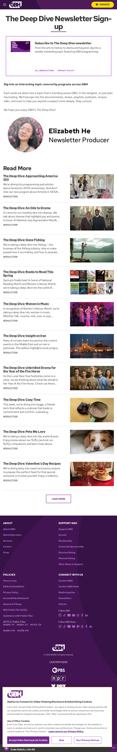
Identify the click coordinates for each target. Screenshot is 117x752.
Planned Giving (66, 558)
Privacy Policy (66, 70)
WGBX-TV (22, 624)
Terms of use (10, 580)
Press (6, 552)
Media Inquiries (66, 592)
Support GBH (65, 529)
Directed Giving (66, 552)
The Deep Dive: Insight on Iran (24, 336)
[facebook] (82, 615)
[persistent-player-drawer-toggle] (113, 748)
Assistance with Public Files (18, 616)
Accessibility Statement (16, 598)
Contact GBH (65, 580)
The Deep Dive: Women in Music (26, 304)
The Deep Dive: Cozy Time (22, 400)
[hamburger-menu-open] (6, 5)
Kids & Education (12, 535)
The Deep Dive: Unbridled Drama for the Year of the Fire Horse (29, 369)
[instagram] (60, 615)
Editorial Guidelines (13, 586)
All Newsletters (44, 70)
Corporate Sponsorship (71, 546)
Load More (58, 498)
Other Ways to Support (70, 564)
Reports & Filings (12, 604)
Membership (65, 541)
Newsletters (64, 598)
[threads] (78, 615)
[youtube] (69, 615)
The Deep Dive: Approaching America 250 (30, 177)
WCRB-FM (23, 630)
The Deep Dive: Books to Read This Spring (28, 273)
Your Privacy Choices (87, 740)
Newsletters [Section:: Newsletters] (10, 196)
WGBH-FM (9, 630)
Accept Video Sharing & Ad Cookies (28, 740)
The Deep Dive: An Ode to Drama (27, 208)
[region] (57, 717)
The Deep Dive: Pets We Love (24, 432)
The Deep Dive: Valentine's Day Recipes (25, 465)
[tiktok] (64, 615)
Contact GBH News (68, 586)
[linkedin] (86, 615)
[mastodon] (78, 626)
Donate (103, 4)
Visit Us (62, 604)
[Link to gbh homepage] (15, 4)
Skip (61, 740)
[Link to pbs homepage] (58, 669)
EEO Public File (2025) (15, 610)
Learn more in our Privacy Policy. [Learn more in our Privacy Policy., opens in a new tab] (66, 731)
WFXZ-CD (35, 624)
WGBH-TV (8, 624)
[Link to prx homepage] (58, 685)
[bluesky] (73, 615)
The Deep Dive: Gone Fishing (24, 240)
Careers (7, 546)
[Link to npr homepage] (58, 678)
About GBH (9, 529)
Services (7, 541)
